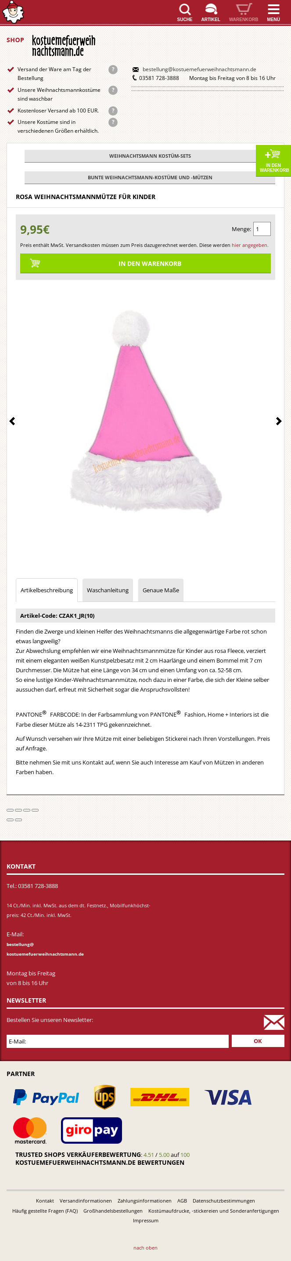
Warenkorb (244, 19)
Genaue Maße (161, 590)
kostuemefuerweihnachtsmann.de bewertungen (99, 1162)
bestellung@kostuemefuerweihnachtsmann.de (199, 69)
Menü (273, 19)
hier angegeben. (250, 245)
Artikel (210, 19)
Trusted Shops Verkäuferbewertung (78, 1154)
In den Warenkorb (274, 168)
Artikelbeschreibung (47, 590)
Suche (185, 19)
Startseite (13, 12)
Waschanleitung (108, 590)
